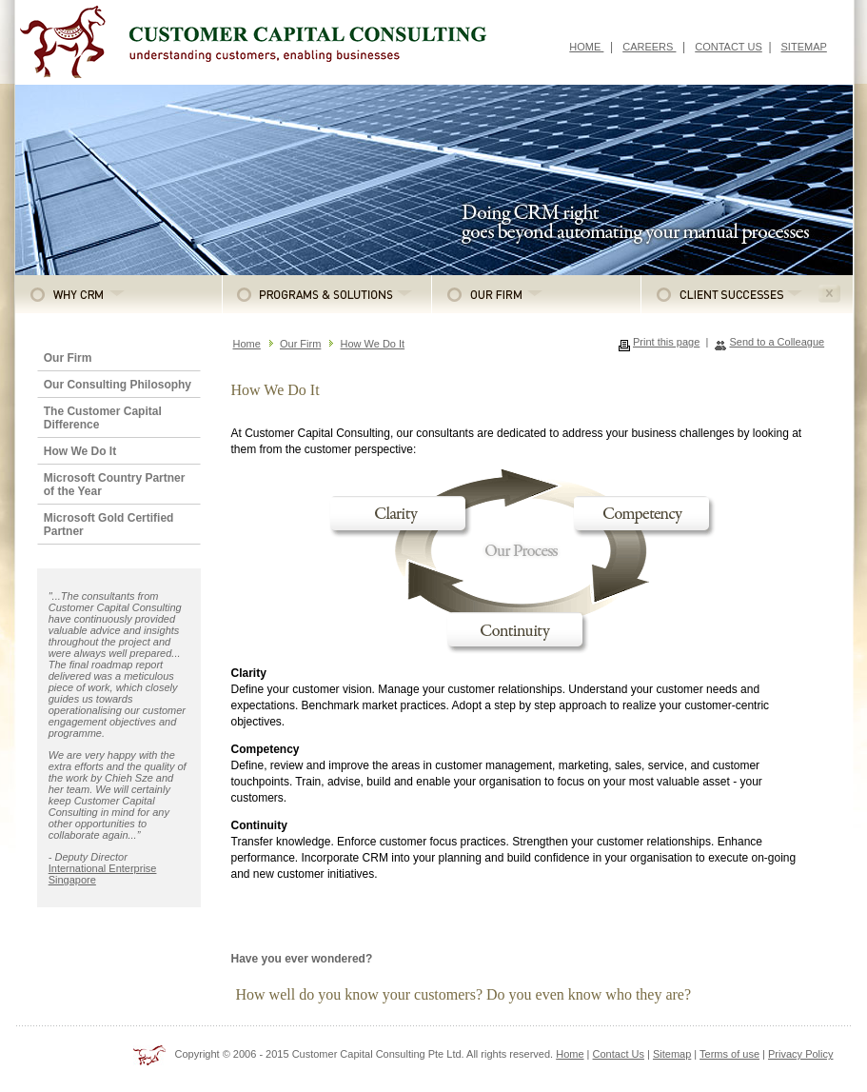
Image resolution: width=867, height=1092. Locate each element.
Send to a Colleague (776, 341)
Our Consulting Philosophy (117, 384)
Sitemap (672, 1054)
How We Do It (80, 451)
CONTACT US (728, 46)
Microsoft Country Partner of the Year (115, 484)
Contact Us (618, 1054)
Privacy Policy (800, 1054)
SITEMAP (804, 46)
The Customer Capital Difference (103, 418)
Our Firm (68, 358)
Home (247, 343)
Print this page (666, 341)
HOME (586, 46)
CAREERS (649, 46)
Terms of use (729, 1054)
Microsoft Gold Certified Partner (109, 524)
